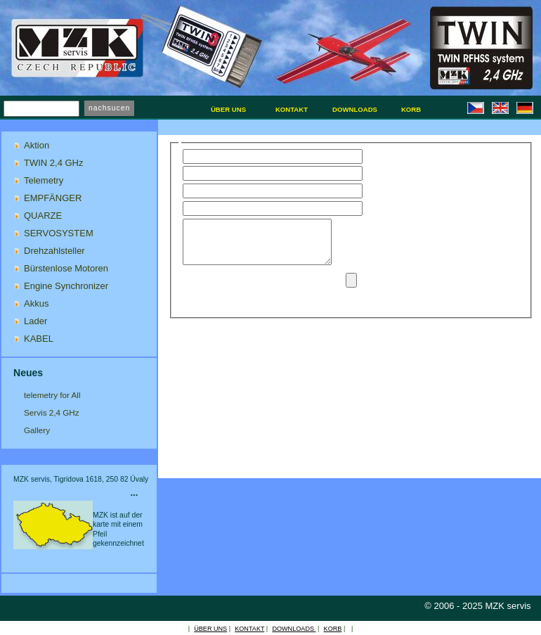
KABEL (38, 338)
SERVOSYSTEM (58, 233)
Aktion (36, 145)
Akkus (36, 303)
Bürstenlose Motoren (66, 268)
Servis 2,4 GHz (51, 412)
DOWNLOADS (293, 628)
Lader (35, 321)
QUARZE (43, 215)
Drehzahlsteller (54, 250)
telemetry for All (52, 394)
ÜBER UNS (210, 628)
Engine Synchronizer (66, 286)
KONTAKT (249, 628)
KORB (333, 628)
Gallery (37, 430)
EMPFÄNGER (53, 198)
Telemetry (43, 180)
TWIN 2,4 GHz (54, 163)
